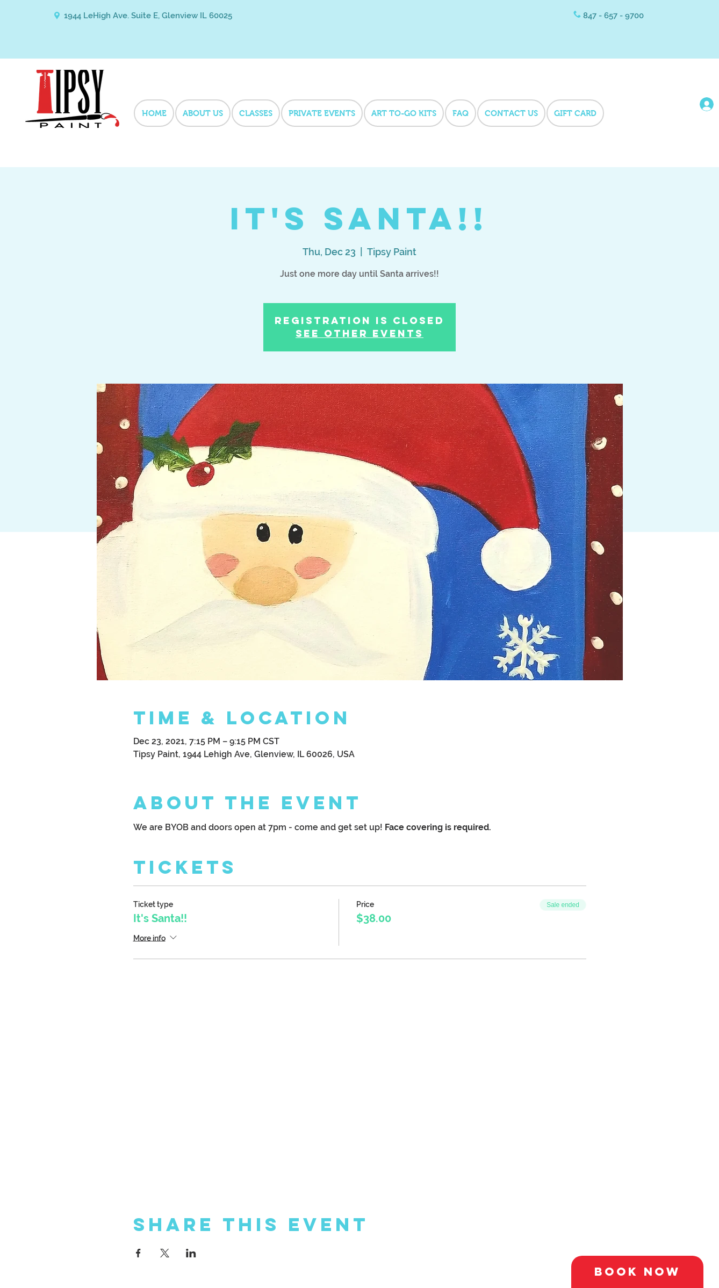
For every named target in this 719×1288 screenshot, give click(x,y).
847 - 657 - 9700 (613, 15)
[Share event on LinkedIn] (191, 1253)
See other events (359, 333)
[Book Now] (637, 1272)
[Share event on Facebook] (138, 1253)
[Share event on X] (165, 1253)
